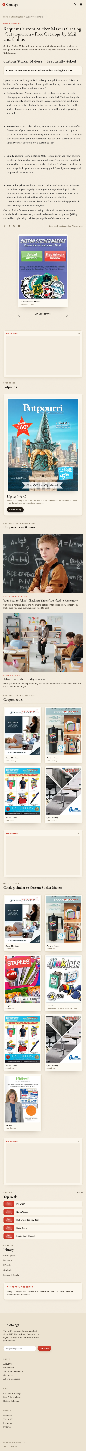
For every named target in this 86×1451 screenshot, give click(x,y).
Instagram (7, 1423)
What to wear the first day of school (24, 679)
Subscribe (44, 1348)
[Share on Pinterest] (14, 226)
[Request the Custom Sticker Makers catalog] (43, 270)
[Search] (75, 4)
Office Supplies (17, 17)
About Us (7, 1364)
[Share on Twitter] (4, 226)
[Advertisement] (43, 355)
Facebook (7, 1415)
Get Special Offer (43, 314)
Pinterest (7, 1427)
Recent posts (9, 1255)
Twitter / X (8, 1419)
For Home (7, 1260)
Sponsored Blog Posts (13, 1371)
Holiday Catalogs (11, 1401)
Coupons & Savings (12, 1393)
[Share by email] (19, 226)
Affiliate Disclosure (11, 1379)
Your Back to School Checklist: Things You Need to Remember (40, 600)
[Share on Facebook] (9, 226)
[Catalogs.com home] (10, 4)
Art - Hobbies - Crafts (15, 596)
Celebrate (7, 1270)
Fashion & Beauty (11, 1275)
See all (80, 1193)
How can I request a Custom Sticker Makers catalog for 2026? (40, 70)
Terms (5, 1446)
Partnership (8, 1368)
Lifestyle (7, 1265)
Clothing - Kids (11, 675)
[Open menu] (81, 4)
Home (5, 17)
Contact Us (8, 1375)
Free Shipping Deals (12, 1397)
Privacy (14, 1446)
